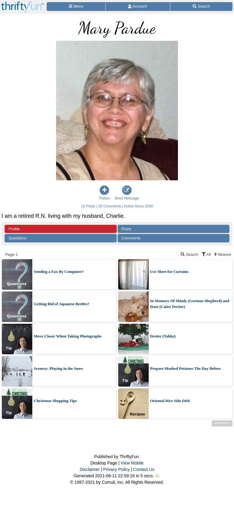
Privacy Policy (116, 469)
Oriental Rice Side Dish (170, 400)
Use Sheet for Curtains (169, 271)
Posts (127, 229)
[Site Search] (201, 6)
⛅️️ (157, 475)
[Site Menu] (76, 6)
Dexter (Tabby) (163, 336)
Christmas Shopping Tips (55, 400)
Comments (131, 238)
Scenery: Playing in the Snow (58, 368)
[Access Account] (138, 6)
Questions (18, 238)
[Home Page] (22, 3)
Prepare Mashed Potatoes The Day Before (185, 368)
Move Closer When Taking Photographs (67, 336)
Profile (14, 229)
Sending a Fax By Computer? (59, 271)
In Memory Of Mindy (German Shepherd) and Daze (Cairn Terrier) (189, 304)
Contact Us (143, 469)
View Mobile (132, 463)
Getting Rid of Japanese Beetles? (61, 304)
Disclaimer (90, 469)
